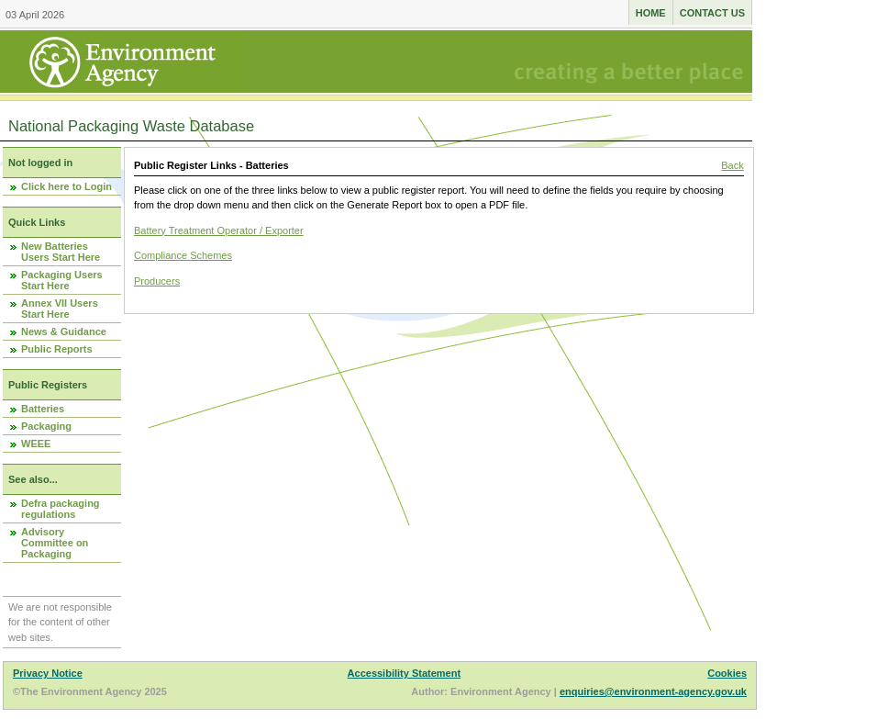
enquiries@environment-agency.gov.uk (653, 691)
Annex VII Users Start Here (59, 309)
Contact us (712, 12)
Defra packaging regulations (60, 509)
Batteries (42, 408)
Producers (157, 280)
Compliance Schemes (183, 255)
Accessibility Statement (404, 673)
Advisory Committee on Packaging (54, 542)
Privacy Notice (48, 673)
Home (651, 12)
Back (732, 165)
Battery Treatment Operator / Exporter (219, 230)
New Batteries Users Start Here (60, 252)
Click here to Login (66, 186)
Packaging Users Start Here (62, 280)
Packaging (46, 426)
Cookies (727, 673)
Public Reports (57, 348)
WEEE (35, 443)
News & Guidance (63, 331)
